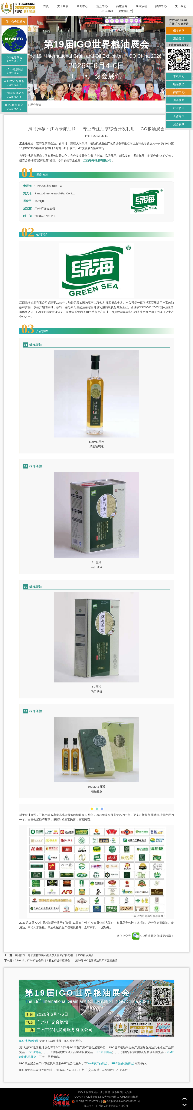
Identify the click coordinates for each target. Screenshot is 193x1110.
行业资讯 (179, 108)
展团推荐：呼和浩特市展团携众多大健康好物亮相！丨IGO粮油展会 (54, 955)
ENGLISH (107, 10)
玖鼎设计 (129, 1092)
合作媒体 (179, 116)
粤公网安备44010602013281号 (121, 1101)
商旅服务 (121, 6)
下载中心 (179, 76)
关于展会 (62, 6)
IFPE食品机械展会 (123, 1063)
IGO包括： (80, 1096)
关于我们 (180, 6)
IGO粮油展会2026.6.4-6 (14, 59)
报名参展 (179, 30)
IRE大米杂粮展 (108, 1096)
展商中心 (82, 6)
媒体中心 (161, 6)
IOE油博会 (34, 1052)
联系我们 (117, 1092)
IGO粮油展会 (144, 935)
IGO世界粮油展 (29, 1040)
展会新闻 (35, 104)
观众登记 (179, 38)
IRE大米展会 (104, 1052)
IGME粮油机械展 (128, 1096)
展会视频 (179, 124)
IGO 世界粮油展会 (88, 1092)
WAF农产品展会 (97, 1063)
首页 (46, 6)
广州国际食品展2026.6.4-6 (14, 94)
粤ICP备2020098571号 (86, 1101)
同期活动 (141, 6)
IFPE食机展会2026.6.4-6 (14, 106)
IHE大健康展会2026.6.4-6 (14, 71)
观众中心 (102, 6)
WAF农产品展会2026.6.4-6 (14, 83)
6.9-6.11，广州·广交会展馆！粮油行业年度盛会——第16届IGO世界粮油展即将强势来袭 (66, 960)
